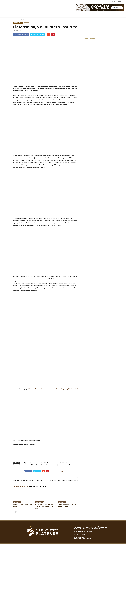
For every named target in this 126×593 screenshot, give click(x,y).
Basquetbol (33, 19)
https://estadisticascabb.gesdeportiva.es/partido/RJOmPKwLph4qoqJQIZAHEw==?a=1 (53, 389)
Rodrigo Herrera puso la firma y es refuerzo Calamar (63, 480)
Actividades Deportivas (23, 19)
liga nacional (16, 464)
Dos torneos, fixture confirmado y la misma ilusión (27, 480)
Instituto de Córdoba (65, 462)
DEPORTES (45, 14)
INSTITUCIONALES (26, 14)
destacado (56, 462)
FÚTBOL (37, 14)
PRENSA (64, 14)
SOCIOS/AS (73, 14)
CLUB (16, 14)
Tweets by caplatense (89, 38)
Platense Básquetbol (51, 464)
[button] (123, 15)
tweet (62, 471)
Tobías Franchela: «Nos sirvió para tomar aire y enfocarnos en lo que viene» (44, 506)
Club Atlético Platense (46, 462)
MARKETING (55, 14)
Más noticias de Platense (37, 486)
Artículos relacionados (20, 486)
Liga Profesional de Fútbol (28, 464)
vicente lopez (61, 464)
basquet (23, 462)
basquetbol (29, 462)
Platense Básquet (40, 464)
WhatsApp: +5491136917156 (93, 528)
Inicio (14, 19)
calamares (36, 462)
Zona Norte (69, 464)
